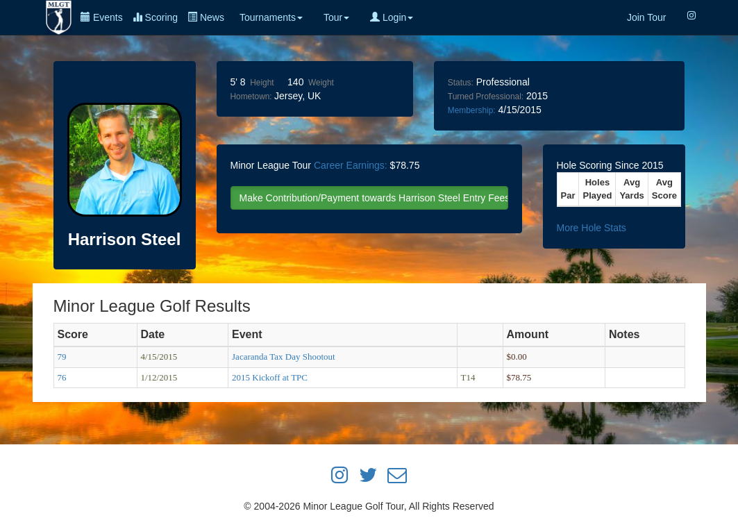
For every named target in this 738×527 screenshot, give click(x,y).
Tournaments (271, 17)
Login (391, 17)
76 (62, 377)
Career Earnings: (350, 165)
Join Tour (646, 17)
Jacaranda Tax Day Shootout (283, 356)
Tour (336, 17)
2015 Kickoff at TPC (270, 377)
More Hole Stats (591, 227)
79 (62, 356)
